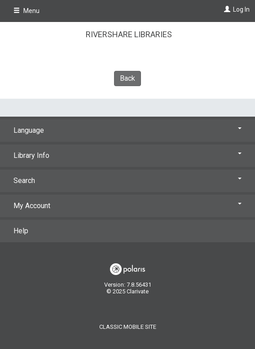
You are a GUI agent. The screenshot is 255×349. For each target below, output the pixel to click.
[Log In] (226, 9)
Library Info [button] (127, 155)
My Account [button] (127, 205)
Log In (241, 9)
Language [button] (127, 130)
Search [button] (127, 180)
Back (127, 78)
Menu (26, 10)
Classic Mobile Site (127, 326)
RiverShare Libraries (129, 34)
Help (20, 231)
